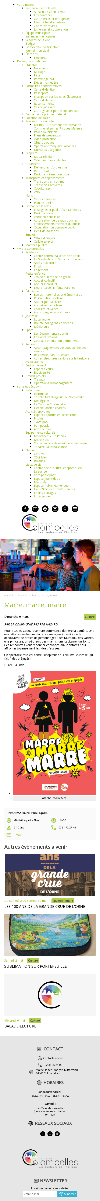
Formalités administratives (43, 86)
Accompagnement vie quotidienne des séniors (60, 349)
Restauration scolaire (48, 298)
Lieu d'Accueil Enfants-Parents (54, 489)
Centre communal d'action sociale (57, 256)
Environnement (35, 365)
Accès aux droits (45, 263)
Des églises (42, 401)
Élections (31, 54)
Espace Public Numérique (51, 486)
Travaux (39, 379)
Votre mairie (25, 5)
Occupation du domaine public (54, 227)
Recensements (44, 104)
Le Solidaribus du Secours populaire (58, 259)
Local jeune (42, 319)
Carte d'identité (44, 89)
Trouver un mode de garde (52, 277)
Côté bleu (40, 457)
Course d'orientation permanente (56, 341)
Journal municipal (37, 50)
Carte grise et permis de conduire (56, 111)
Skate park (41, 422)
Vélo (37, 192)
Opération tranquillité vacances (55, 146)
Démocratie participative (42, 47)
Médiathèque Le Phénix (50, 436)
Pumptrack (41, 425)
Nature (30, 450)
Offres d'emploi (44, 238)
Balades (39, 461)
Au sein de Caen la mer (49, 12)
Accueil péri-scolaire (47, 302)
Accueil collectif (44, 280)
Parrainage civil (44, 79)
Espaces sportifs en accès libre (55, 415)
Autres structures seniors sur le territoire (61, 358)
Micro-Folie (41, 440)
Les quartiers (43, 15)
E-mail (17, 835)
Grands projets (35, 376)
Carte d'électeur (45, 100)
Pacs (37, 75)
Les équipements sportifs (51, 333)
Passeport (41, 93)
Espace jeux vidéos (47, 479)
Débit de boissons (46, 231)
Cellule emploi (43, 241)
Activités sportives (37, 411)
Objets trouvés (44, 142)
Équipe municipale (37, 33)
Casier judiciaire (44, 107)
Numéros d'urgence (47, 150)
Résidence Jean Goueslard (51, 355)
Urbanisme (32, 164)
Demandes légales (38, 206)
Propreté (31, 153)
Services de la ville (37, 40)
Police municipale (46, 132)
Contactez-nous (53, 1058)
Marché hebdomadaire (49, 22)
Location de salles (37, 118)
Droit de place (43, 213)
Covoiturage (42, 188)
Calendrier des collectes (50, 160)
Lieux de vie (33, 464)
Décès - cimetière (46, 82)
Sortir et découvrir (29, 387)
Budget (30, 43)
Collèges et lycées (46, 309)
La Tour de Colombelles (50, 404)
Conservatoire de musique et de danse (60, 443)
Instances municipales (40, 36)
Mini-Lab (40, 482)
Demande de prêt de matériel (45, 114)
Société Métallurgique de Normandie (59, 397)
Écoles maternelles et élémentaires (58, 295)
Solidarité (31, 252)
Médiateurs (41, 327)
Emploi (30, 234)
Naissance (41, 68)
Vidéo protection (45, 139)
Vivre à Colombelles (30, 249)
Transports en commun (50, 181)
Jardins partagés (45, 493)
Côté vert (40, 454)
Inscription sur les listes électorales (58, 97)
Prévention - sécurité (39, 121)
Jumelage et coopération (51, 29)
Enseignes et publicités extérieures (57, 210)
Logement (41, 270)
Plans (29, 196)
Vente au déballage (47, 217)
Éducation (32, 291)
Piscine (38, 418)
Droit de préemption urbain (52, 174)
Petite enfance (35, 273)
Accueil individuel (45, 284)
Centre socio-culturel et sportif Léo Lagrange (58, 469)
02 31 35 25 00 (53, 1065)
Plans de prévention (47, 135)
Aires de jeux (42, 429)
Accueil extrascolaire (48, 305)
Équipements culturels (40, 432)
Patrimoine (32, 390)
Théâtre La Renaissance (50, 447)
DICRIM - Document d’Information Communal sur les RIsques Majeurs (58, 126)
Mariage (39, 72)
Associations (34, 362)
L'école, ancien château (50, 408)
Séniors (30, 344)
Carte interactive (45, 199)
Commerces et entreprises (52, 19)
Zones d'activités (45, 26)
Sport (29, 330)
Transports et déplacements (44, 178)
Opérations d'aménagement (53, 383)
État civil (31, 65)
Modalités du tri (44, 157)
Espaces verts (43, 369)
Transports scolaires (48, 185)
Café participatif (45, 475)
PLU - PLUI (41, 171)
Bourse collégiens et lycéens (53, 323)
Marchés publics (36, 245)
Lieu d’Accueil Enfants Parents (54, 288)
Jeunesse (31, 316)
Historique (41, 394)
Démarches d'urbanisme (50, 167)
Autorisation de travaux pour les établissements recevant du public (57, 222)
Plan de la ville (43, 203)
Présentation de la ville (40, 8)
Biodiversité (42, 372)
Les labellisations (45, 337)
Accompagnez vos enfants (52, 312)
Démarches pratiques (31, 61)
